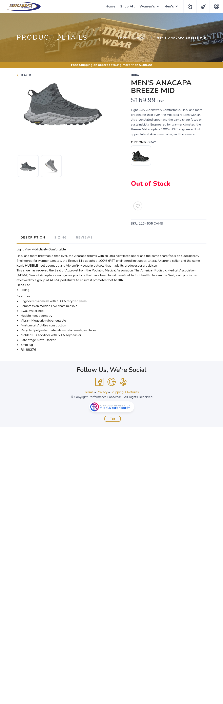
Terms (89, 391)
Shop (122, 38)
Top (112, 418)
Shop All (126, 6)
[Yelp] (124, 382)
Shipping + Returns (125, 391)
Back (24, 75)
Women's (146, 6)
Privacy (102, 391)
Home (110, 6)
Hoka (142, 38)
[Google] (111, 382)
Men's (168, 6)
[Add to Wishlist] (137, 206)
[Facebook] (99, 382)
